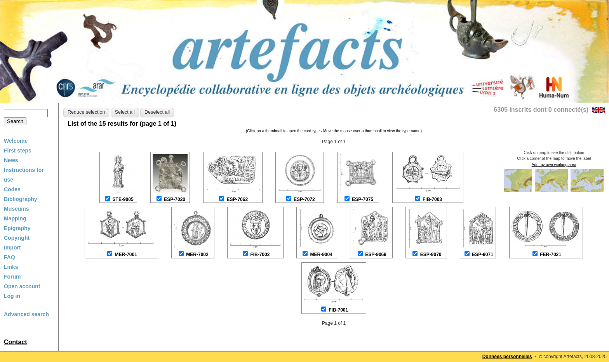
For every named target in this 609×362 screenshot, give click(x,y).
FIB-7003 (432, 199)
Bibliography (20, 199)
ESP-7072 (304, 199)
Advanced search (26, 314)
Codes (12, 189)
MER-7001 (126, 254)
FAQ (9, 257)
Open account (22, 286)
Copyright (17, 238)
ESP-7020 (174, 199)
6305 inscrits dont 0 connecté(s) (541, 109)
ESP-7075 (362, 199)
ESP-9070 (431, 254)
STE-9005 (123, 199)
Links (11, 267)
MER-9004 (321, 254)
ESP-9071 (482, 254)
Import (12, 247)
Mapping (15, 218)
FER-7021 (550, 254)
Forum (12, 277)
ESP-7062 (237, 199)
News (11, 160)
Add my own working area (554, 165)
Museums (16, 209)
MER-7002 (197, 254)
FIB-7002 (260, 254)
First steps (17, 150)
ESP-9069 (375, 254)
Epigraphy (17, 228)
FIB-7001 (338, 310)
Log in (12, 296)
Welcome (16, 141)
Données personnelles (507, 356)
